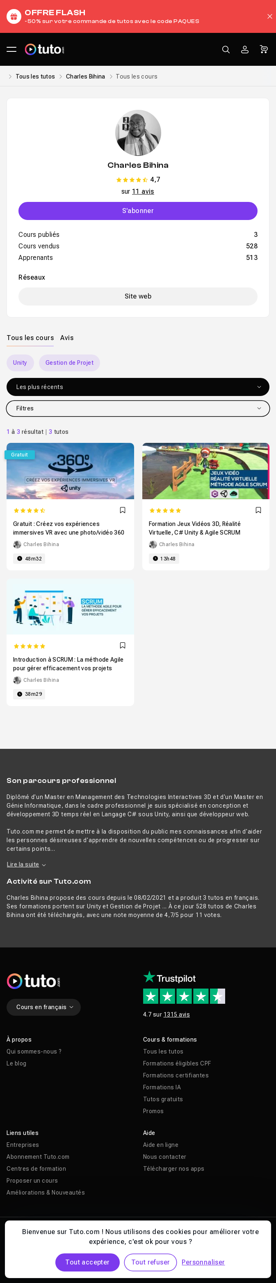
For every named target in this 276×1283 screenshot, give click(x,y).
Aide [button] (149, 1133)
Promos (153, 1111)
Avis (66, 338)
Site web (138, 296)
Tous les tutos (35, 76)
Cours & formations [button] (170, 1039)
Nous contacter (165, 1156)
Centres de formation (36, 1168)
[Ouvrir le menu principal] (11, 49)
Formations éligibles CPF (177, 1063)
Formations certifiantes (176, 1075)
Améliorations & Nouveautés (46, 1192)
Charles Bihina (85, 76)
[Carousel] (138, 362)
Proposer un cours (32, 1180)
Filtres (139, 408)
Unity (20, 362)
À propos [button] (19, 1039)
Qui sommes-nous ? (34, 1051)
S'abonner (138, 211)
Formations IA (162, 1087)
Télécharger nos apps (174, 1168)
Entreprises (23, 1145)
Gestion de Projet (70, 362)
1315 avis (177, 1014)
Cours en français (45, 1007)
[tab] (30, 337)
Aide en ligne (161, 1145)
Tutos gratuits (163, 1099)
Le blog (17, 1063)
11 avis (143, 191)
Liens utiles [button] (23, 1133)
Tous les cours (30, 338)
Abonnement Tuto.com (38, 1156)
